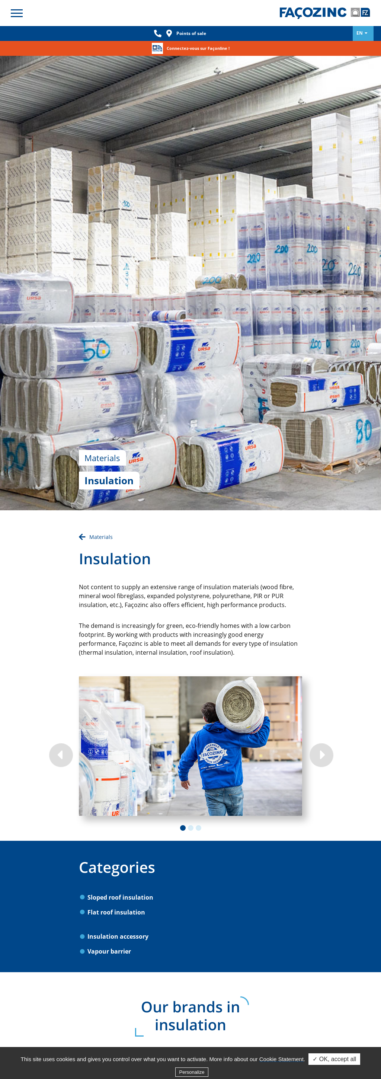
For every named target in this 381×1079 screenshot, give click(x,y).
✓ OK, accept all (334, 1070)
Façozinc (325, 13)
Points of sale (191, 33)
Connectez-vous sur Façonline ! (198, 48)
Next (321, 693)
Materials (101, 475)
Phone (157, 33)
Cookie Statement (281, 1070)
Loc (169, 33)
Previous (60, 693)
